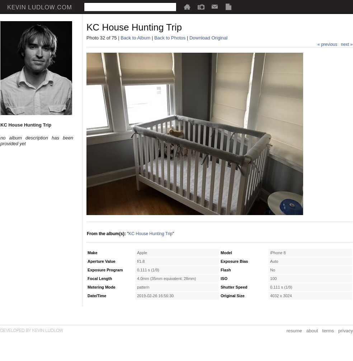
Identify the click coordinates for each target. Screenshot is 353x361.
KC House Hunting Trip (150, 233)
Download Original (208, 38)
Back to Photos (169, 38)
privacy (345, 330)
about (312, 330)
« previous (327, 44)
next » (347, 44)
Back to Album (135, 38)
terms (328, 330)
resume (294, 330)
